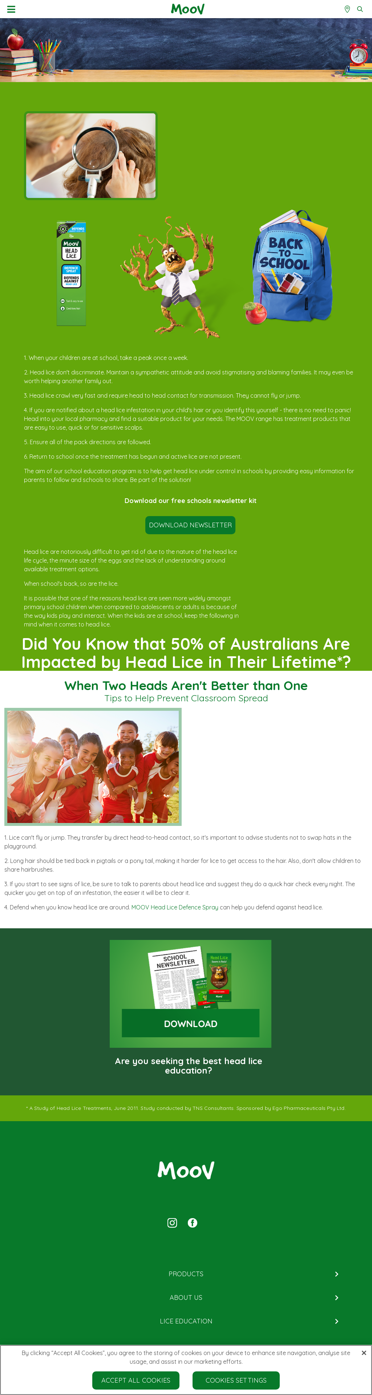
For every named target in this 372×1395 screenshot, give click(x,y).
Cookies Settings (236, 1381)
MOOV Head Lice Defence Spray (175, 907)
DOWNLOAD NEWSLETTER (190, 525)
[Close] (364, 1354)
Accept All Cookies (135, 1381)
